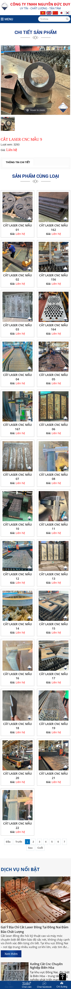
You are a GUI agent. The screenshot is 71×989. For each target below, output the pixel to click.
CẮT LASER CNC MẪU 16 (17, 676)
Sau (30, 847)
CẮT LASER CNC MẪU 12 (17, 576)
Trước (18, 841)
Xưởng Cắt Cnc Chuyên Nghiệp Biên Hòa (46, 966)
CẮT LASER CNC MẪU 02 (17, 277)
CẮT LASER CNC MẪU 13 (53, 576)
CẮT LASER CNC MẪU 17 (53, 676)
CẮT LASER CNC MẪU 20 (17, 776)
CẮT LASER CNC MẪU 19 (53, 726)
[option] (35, 80)
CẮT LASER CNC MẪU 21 (53, 776)
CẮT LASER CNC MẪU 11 (53, 527)
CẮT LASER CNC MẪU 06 (53, 427)
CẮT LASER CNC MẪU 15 (53, 626)
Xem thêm (11, 954)
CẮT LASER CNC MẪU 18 (17, 726)
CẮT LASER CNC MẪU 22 (17, 826)
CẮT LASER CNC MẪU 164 (53, 327)
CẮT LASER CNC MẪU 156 (53, 277)
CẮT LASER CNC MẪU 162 (53, 227)
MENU (7, 19)
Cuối (40, 847)
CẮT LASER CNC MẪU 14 (17, 626)
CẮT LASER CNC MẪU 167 (17, 427)
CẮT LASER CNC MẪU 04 (17, 377)
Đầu (8, 841)
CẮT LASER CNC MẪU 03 (17, 327)
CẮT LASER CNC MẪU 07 (17, 477)
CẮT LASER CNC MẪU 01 (17, 227)
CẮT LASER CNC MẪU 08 (53, 477)
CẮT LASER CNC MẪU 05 (53, 377)
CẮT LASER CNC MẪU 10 (17, 527)
